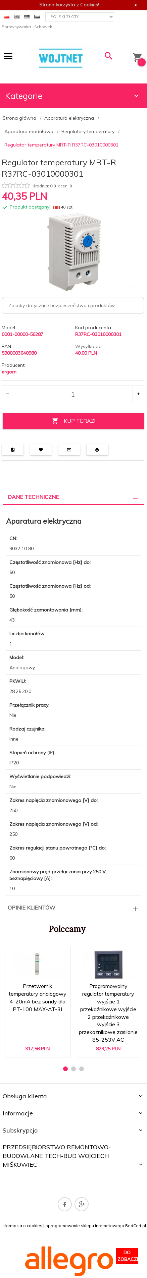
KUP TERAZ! (73, 420)
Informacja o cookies (21, 1225)
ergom (9, 372)
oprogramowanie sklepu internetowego (84, 1225)
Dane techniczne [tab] (33, 496)
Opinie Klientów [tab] (31, 907)
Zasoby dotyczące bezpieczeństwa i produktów (61, 305)
